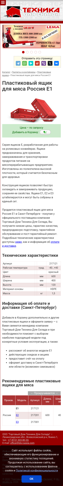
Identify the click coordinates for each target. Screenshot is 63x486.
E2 (17, 415)
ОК (31, 478)
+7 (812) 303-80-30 (18, 440)
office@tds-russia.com (22, 443)
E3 (17, 422)
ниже (18, 242)
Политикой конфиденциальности (37, 470)
